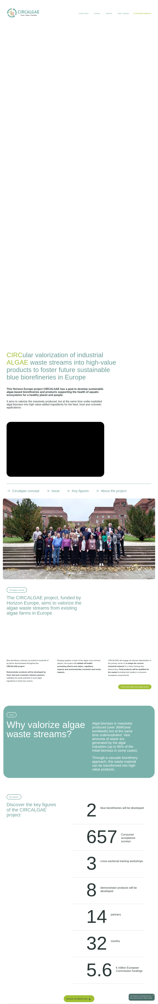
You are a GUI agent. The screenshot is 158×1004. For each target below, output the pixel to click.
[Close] (153, 995)
